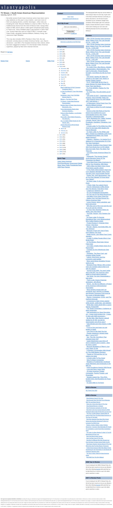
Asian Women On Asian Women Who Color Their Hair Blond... (98, 85)
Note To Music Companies (95, 360)
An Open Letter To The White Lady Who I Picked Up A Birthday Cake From (98, 133)
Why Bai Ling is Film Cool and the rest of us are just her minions (99, 207)
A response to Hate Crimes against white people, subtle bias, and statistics (98, 302)
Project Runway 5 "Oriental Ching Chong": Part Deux (97, 224)
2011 (60, 145)
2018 (60, 66)
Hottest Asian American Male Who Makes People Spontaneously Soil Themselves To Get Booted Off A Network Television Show (98, 449)
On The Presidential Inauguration (97, 192)
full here (10, 52)
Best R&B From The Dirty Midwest (95, 457)
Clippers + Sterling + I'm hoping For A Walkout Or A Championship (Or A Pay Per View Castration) (98, 141)
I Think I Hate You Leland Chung (97, 185)
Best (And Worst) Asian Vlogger (94, 436)
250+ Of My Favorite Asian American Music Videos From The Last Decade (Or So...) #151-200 (98, 46)
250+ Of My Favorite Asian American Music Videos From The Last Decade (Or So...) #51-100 (98, 57)
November (63, 70)
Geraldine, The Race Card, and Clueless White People (96, 254)
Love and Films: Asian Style (96, 369)
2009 (60, 149)
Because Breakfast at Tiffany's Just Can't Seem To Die (98, 347)
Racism (67, 167)
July (62, 79)
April (62, 85)
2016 (60, 137)
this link (98, 469)
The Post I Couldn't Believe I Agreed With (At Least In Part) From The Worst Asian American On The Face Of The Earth (98, 415)
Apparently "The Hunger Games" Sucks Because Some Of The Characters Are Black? (97, 158)
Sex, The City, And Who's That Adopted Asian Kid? (96, 338)
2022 (60, 58)
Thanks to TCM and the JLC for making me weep (96, 355)
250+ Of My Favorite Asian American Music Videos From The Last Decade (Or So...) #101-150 (98, 52)
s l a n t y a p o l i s (18, 7)
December (63, 68)
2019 (60, 64)
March (62, 128)
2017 (60, 135)
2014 (60, 141)
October (63, 72)
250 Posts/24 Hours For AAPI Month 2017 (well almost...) (98, 100)
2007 (60, 153)
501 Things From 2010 (91, 390)
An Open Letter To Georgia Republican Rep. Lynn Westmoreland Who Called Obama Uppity (98, 219)
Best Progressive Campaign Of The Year (96, 407)
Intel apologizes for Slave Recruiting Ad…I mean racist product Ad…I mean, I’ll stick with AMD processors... (98, 314)
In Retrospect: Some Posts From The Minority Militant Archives (98, 104)
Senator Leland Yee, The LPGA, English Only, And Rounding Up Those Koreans (98, 379)
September (64, 75)
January (63, 133)
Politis (68, 165)
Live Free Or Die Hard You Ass (97, 331)
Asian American (66, 161)
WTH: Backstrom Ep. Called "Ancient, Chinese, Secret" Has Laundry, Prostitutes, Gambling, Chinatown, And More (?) (98, 121)
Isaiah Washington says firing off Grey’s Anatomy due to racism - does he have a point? (98, 343)
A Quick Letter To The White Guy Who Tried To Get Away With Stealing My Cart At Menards (98, 128)
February (63, 130)
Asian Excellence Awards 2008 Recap (99, 367)
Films (62, 163)
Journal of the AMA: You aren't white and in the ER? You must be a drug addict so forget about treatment (98, 272)
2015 (60, 139)
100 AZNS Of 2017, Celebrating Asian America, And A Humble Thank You (98, 96)
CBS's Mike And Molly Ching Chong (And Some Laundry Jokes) (98, 167)
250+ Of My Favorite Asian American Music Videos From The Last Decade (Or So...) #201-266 (98, 40)
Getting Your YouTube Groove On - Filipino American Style (97, 199)
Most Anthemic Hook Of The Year (94, 398)
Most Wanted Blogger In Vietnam (94, 406)
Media (80, 163)
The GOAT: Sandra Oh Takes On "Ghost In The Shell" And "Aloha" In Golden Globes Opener (97, 78)
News (64, 165)
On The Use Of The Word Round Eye (99, 194)
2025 (60, 51)
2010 (60, 147)
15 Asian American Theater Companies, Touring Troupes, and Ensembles (97, 373)
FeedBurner (74, 33)
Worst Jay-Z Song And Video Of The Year (96, 404)
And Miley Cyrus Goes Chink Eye (97, 196)
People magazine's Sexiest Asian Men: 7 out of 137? (97, 334)
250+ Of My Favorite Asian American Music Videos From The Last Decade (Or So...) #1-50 (98, 63)
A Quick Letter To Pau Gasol (96, 358)
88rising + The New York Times (69, 99)
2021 (60, 60)
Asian (59, 161)
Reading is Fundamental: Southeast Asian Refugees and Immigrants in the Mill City (98, 363)
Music (59, 165)
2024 (60, 54)
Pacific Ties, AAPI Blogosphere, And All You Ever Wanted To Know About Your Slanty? (98, 177)
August (63, 77)
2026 (60, 49)
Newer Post (4, 61)
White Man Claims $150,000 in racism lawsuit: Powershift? (98, 306)
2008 (60, 151)
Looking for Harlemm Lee (95, 190)
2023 (60, 56)
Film (59, 163)
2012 (60, 143)
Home (28, 61)
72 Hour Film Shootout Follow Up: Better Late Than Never (97, 210)
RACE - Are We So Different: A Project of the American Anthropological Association (99, 286)
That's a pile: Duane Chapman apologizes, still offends (96, 281)
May (62, 83)
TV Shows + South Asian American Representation (23, 13)
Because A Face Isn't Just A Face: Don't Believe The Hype (97, 231)
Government (74, 163)
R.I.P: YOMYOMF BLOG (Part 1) (97, 82)
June (62, 81)
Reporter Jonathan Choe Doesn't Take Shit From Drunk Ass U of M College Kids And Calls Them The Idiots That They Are (99, 148)
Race (63, 167)
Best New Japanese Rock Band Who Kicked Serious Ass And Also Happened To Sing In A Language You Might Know (97, 421)
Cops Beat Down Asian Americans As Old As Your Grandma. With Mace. (98, 163)
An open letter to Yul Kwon (95, 383)
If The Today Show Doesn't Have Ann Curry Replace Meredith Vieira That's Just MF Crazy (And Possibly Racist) (98, 171)
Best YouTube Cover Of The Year (94, 438)
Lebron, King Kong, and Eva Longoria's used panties (95, 258)
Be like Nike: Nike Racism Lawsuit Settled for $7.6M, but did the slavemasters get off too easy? (97, 320)
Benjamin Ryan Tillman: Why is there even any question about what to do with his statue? (98, 266)
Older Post (50, 61)
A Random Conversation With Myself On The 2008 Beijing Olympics (98, 351)
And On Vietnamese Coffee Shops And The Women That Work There (97, 188)
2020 (60, 62)
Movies (67, 163)
